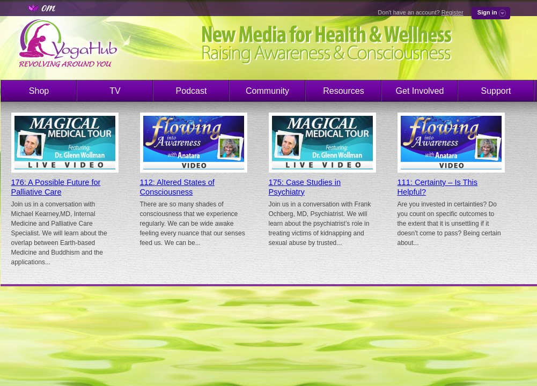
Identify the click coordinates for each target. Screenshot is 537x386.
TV (114, 90)
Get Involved (420, 90)
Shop (39, 90)
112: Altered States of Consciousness (177, 187)
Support (496, 90)
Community (267, 90)
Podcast (191, 90)
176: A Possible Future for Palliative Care (56, 187)
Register (453, 12)
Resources (343, 90)
